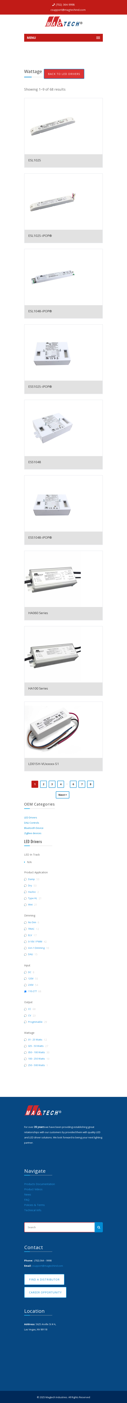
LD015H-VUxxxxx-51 (43, 764)
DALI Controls (31, 822)
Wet (30, 904)
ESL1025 (34, 160)
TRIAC (31, 928)
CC (29, 1009)
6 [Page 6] (73, 784)
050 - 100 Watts (36, 1052)
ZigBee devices (32, 833)
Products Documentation (39, 1184)
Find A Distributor (44, 1279)
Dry (30, 885)
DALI (30, 954)
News (27, 1194)
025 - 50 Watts (36, 1046)
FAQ (26, 1199)
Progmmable (35, 1021)
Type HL (32, 898)
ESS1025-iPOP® (40, 386)
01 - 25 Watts (35, 1039)
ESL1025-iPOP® (40, 235)
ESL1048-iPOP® (40, 311)
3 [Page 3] (52, 784)
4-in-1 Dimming (36, 948)
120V (31, 978)
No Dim (32, 922)
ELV (30, 935)
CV (29, 1015)
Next (62, 795)
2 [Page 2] (43, 784)
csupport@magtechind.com (68, 10)
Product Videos (33, 1189)
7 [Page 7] (82, 784)
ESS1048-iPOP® (40, 537)
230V (31, 985)
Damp (31, 879)
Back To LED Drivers (64, 74)
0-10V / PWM (35, 941)
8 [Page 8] (90, 784)
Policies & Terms (34, 1205)
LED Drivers (30, 817)
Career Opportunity (45, 1292)
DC (29, 972)
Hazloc (32, 891)
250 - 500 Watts (36, 1065)
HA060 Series (38, 613)
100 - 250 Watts (36, 1058)
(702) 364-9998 (65, 4)
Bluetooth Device (33, 828)
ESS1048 (34, 462)
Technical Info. (33, 1210)
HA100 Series (38, 688)
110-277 (32, 991)
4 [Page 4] (60, 784)
